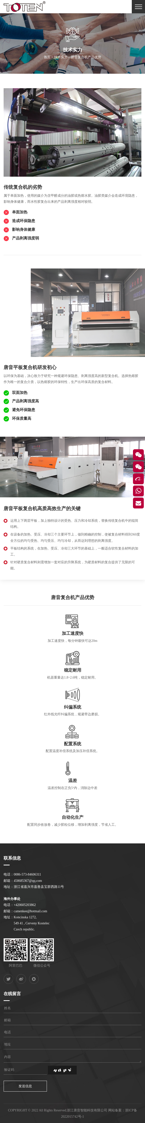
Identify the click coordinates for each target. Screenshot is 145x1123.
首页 (47, 59)
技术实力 (61, 59)
